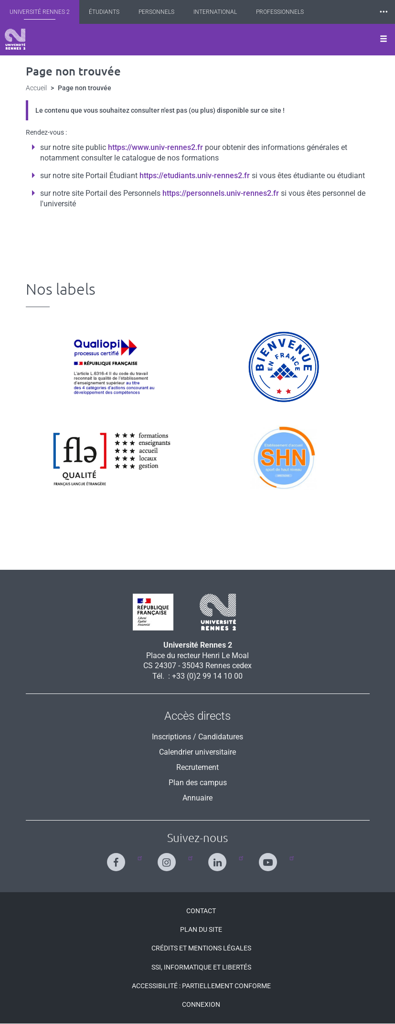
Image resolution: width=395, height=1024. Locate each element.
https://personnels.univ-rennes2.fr (220, 193)
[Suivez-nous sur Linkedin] (219, 858)
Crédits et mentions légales (201, 948)
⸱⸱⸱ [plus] (383, 12)
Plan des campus (198, 782)
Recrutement (197, 767)
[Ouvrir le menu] (383, 40)
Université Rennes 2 (40, 12)
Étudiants (104, 12)
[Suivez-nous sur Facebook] (118, 858)
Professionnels (280, 12)
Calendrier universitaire (197, 752)
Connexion (201, 1004)
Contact (201, 911)
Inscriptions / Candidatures (197, 736)
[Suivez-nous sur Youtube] (270, 858)
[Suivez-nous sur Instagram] (168, 858)
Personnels (156, 12)
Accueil (36, 88)
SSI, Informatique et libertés (201, 967)
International (215, 12)
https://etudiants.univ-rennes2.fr (194, 175)
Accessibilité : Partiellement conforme (201, 986)
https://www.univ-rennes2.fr (155, 147)
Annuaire (197, 797)
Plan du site (201, 929)
